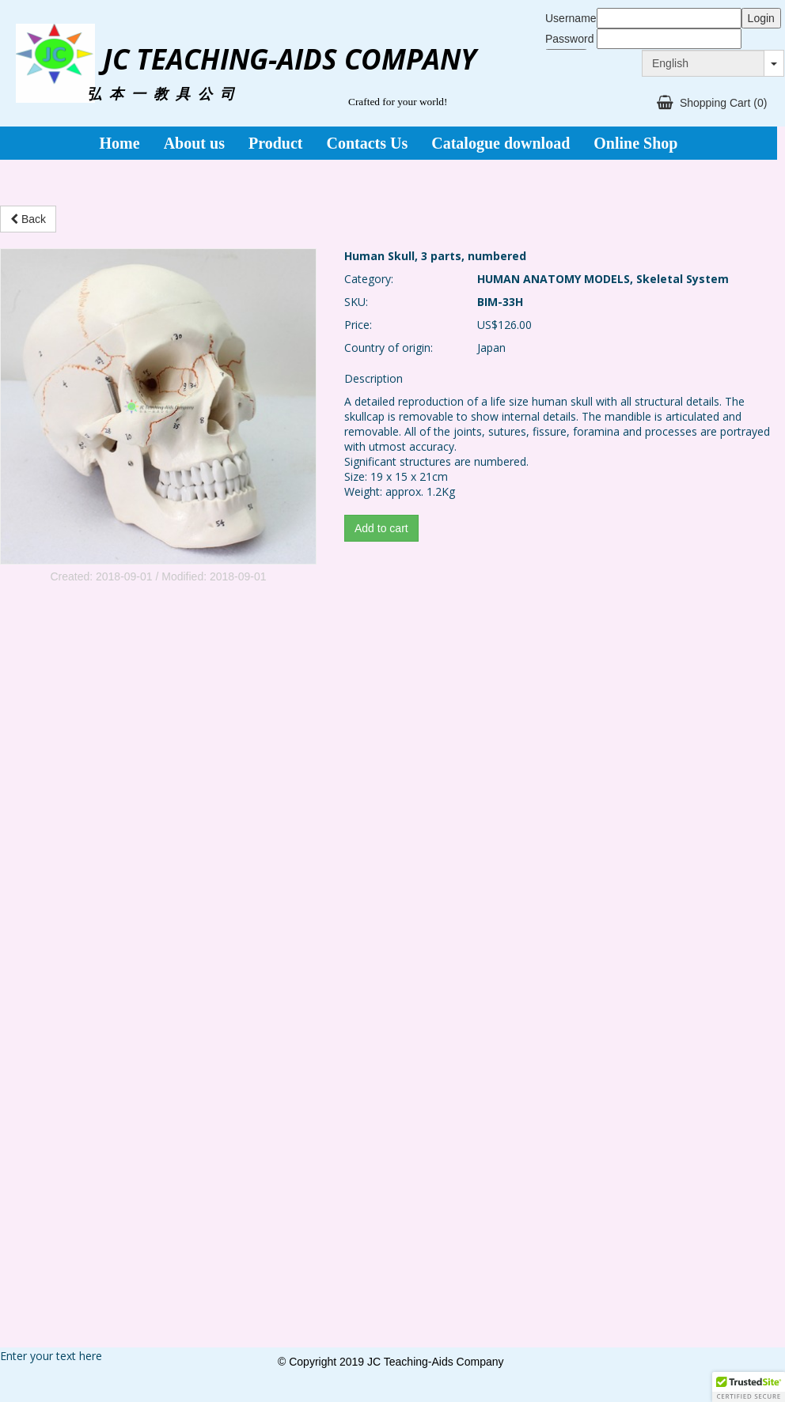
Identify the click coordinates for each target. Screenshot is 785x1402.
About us (194, 143)
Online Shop (635, 143)
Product (275, 143)
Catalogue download (500, 143)
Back (28, 219)
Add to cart (381, 528)
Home (120, 143)
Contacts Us (367, 143)
